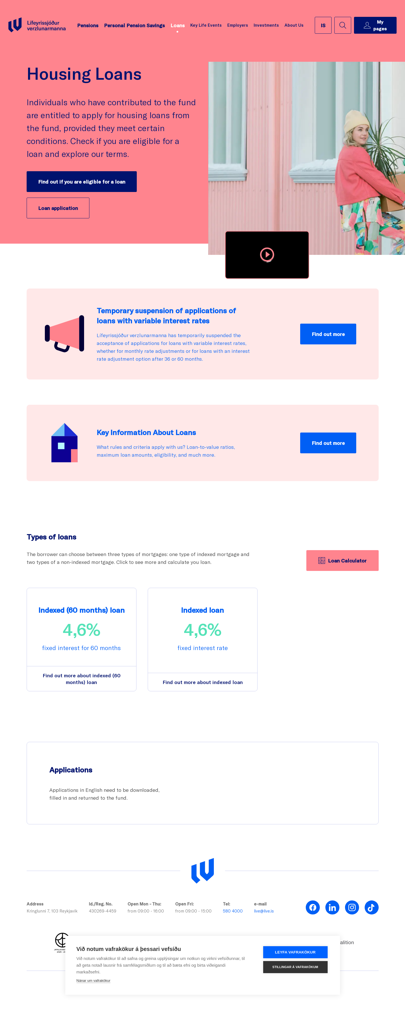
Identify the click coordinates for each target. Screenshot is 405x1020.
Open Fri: (184, 903)
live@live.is (264, 910)
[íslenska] (323, 25)
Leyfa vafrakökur (295, 952)
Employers (237, 25)
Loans (177, 25)
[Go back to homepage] (37, 25)
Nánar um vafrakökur (93, 980)
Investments (266, 25)
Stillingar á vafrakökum (295, 967)
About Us (294, 25)
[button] (267, 255)
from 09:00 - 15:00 (193, 910)
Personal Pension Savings (134, 25)
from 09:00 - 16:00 (146, 910)
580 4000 (233, 910)
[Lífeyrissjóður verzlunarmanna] (202, 871)
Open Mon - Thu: (144, 903)
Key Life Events (206, 25)
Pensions (87, 25)
